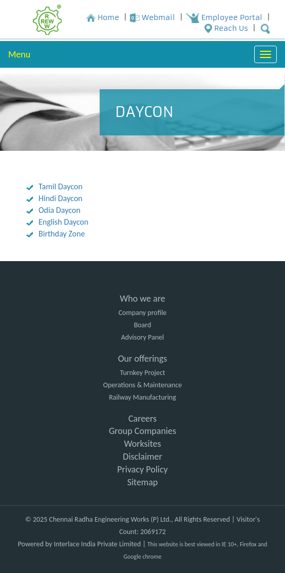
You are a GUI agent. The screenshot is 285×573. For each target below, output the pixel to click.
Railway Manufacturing (142, 397)
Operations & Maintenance (142, 385)
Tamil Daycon (61, 186)
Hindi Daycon (60, 198)
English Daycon (63, 222)
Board (142, 325)
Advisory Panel (142, 337)
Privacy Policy (142, 469)
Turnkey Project (142, 372)
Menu (19, 54)
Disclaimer (142, 456)
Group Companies (142, 431)
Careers (142, 418)
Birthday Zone (62, 234)
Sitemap (142, 482)
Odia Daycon (60, 210)
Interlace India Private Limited (97, 544)
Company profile (143, 312)
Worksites (142, 443)
